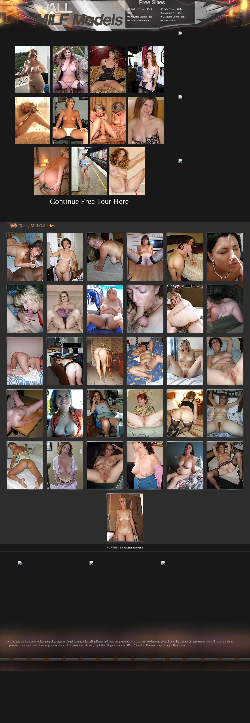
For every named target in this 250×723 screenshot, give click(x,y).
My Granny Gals (173, 9)
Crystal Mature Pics (141, 16)
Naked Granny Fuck (141, 9)
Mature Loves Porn (175, 16)
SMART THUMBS (133, 547)
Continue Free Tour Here (89, 201)
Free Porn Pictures (141, 20)
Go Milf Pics (171, 20)
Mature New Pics (174, 12)
